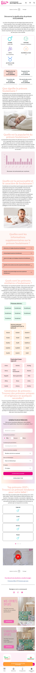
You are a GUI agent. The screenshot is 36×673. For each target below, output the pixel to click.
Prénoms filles (12, 581)
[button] (4, 669)
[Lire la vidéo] (18, 556)
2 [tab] (17, 543)
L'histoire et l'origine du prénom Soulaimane (15, 248)
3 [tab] (18, 543)
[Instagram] (14, 592)
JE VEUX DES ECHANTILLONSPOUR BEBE (18, 664)
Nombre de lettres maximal (10, 450)
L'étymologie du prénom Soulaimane (13, 253)
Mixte (24, 438)
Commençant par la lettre (9, 442)
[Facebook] (18, 592)
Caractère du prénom (10, 80)
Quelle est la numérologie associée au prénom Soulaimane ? (15, 272)
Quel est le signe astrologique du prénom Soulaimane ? (17, 259)
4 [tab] (20, 543)
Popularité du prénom (25, 72)
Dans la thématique (8, 457)
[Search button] (34, 3)
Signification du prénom (10, 72)
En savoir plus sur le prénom (25, 80)
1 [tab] (15, 543)
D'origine (5, 465)
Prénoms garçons (23, 581)
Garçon (15, 438)
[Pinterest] (22, 592)
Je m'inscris (9, 621)
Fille (7, 438)
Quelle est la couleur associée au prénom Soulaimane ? (17, 265)
